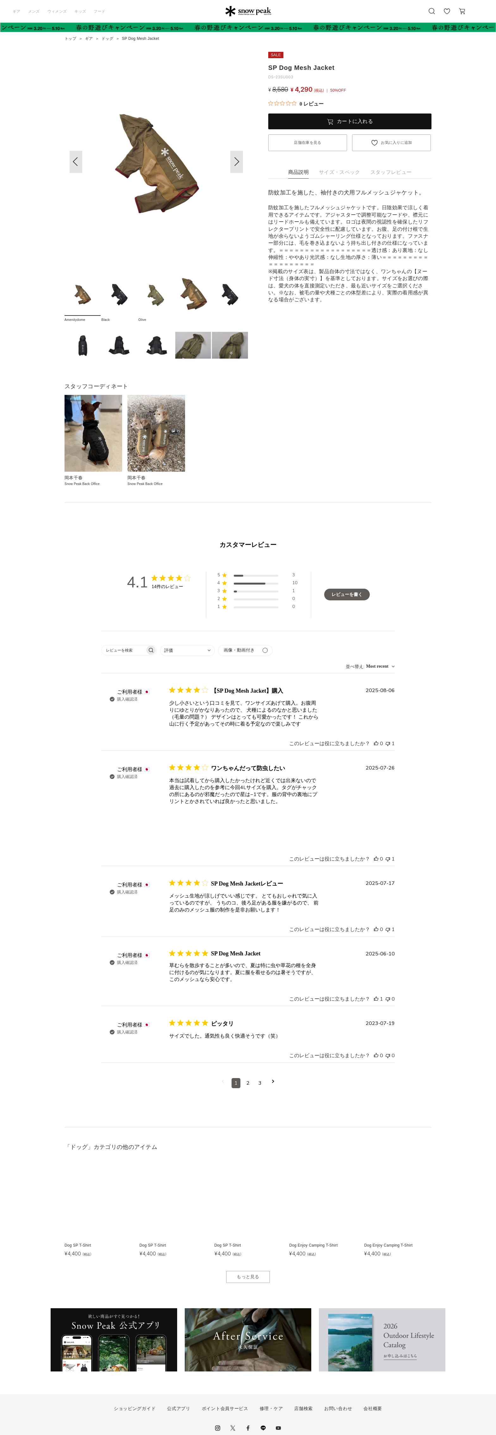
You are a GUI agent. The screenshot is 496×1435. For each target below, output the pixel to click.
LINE (263, 1428)
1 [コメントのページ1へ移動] (236, 1083)
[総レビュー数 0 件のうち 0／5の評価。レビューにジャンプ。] (296, 103)
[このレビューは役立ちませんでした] (388, 743)
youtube (278, 1428)
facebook (248, 1428)
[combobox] (187, 650)
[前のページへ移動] (223, 1083)
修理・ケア (271, 1408)
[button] (236, 162)
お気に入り (447, 14)
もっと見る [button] (248, 1276)
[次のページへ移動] (273, 1083)
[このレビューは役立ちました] (376, 743)
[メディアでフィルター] (245, 650)
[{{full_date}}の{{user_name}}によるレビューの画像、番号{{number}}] (185, 821)
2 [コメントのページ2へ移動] (248, 1083)
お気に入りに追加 (396, 142)
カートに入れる (355, 121)
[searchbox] (123, 650)
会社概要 (372, 1408)
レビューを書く (347, 594)
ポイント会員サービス (225, 1408)
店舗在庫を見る (307, 142)
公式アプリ (178, 1408)
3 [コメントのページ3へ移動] (260, 1083)
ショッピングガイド (135, 1408)
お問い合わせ (338, 1408)
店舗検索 (303, 1408)
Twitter (233, 1428)
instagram (218, 1428)
